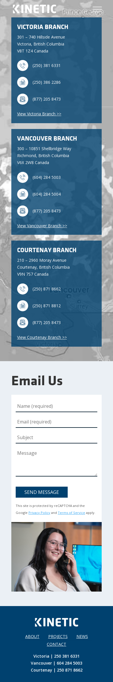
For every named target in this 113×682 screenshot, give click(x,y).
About (32, 636)
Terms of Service (71, 512)
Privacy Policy (39, 512)
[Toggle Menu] (97, 9)
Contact (56, 644)
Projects (58, 636)
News (82, 636)
